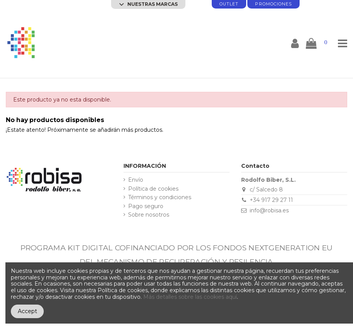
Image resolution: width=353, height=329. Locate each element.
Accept (27, 311)
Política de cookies (153, 189)
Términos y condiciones (159, 197)
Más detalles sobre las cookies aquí (190, 296)
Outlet (228, 4)
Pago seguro (145, 206)
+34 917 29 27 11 (271, 199)
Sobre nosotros (148, 215)
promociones (273, 4)
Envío (135, 180)
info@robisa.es (269, 210)
